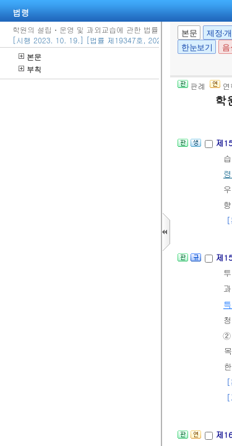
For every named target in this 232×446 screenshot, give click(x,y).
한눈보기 (196, 47)
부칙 (30, 69)
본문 (30, 56)
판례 (191, 86)
